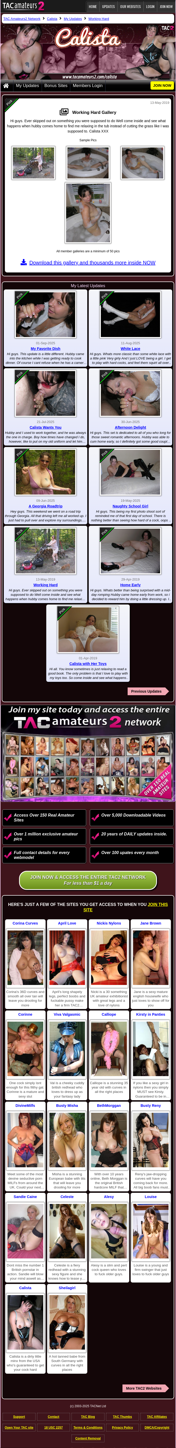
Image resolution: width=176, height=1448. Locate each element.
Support (19, 1417)
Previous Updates (146, 691)
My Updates (27, 85)
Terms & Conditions (87, 1427)
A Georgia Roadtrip (45, 506)
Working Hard (45, 585)
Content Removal (88, 1438)
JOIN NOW (166, 6)
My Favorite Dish (45, 349)
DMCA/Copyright (157, 1427)
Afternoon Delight (130, 427)
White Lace (130, 349)
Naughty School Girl (130, 506)
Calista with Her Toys (88, 664)
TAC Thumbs (122, 1417)
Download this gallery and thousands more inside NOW (88, 262)
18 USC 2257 (53, 1427)
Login (150, 6)
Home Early (130, 585)
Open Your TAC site (19, 1427)
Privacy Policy (122, 1427)
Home (93, 6)
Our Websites (130, 6)
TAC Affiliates (157, 1417)
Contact (53, 1417)
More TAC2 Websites (144, 1388)
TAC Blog (88, 1417)
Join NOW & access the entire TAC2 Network (88, 880)
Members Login (88, 85)
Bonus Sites (56, 85)
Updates (108, 6)
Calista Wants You (45, 427)
